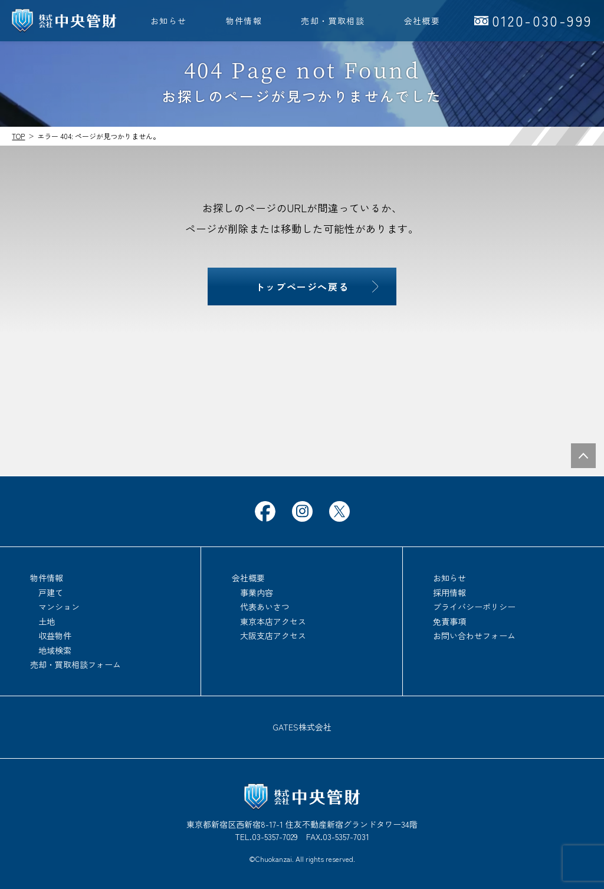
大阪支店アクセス (273, 635)
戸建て (50, 592)
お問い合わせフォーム (474, 635)
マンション (59, 607)
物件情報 (244, 21)
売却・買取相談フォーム (75, 664)
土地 (46, 621)
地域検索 (54, 650)
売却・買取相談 (333, 21)
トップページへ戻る (302, 286)
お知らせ (168, 21)
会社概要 (422, 21)
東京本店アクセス (273, 621)
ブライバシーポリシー (474, 607)
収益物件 (54, 635)
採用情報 (449, 592)
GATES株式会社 (302, 727)
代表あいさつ (265, 607)
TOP (18, 136)
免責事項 (449, 621)
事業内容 (256, 592)
